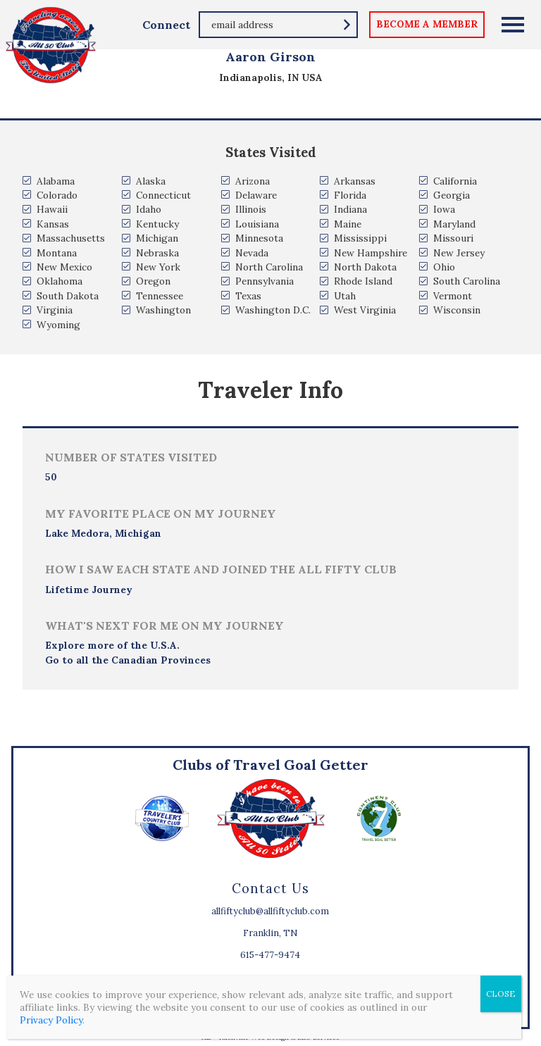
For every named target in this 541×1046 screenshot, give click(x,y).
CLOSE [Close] (501, 993)
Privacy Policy (51, 1020)
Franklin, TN (270, 933)
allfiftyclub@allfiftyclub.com (270, 911)
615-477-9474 (270, 955)
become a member (427, 24)
